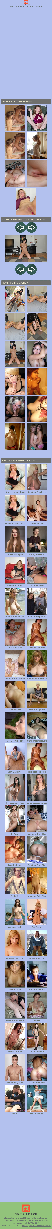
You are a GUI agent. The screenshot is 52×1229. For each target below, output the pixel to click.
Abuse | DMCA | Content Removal (36, 1226)
